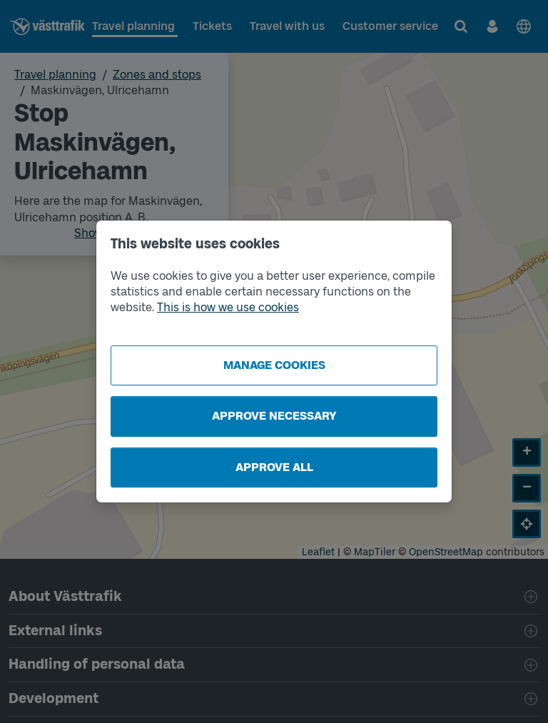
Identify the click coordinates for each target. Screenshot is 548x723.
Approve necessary (274, 416)
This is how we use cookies (228, 307)
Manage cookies (274, 365)
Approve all (274, 467)
